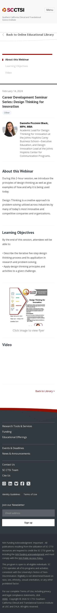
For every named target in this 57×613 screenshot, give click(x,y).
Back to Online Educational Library (30, 34)
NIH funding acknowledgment (29, 554)
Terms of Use (30, 494)
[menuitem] (28, 425)
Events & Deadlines (13, 448)
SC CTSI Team (10, 470)
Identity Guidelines (11, 494)
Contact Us (8, 464)
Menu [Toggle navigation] (49, 10)
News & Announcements (16, 453)
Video (8, 72)
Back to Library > (45, 391)
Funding (7, 431)
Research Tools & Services (17, 426)
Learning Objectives (16, 66)
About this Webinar (17, 59)
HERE (5, 598)
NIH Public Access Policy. (31, 558)
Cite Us (6, 475)
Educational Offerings (14, 437)
